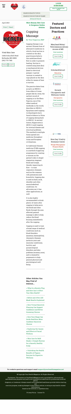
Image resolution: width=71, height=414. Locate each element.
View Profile (58, 56)
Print (5, 27)
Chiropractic (58, 98)
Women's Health (57, 147)
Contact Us (41, 392)
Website (4, 65)
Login (58, 3)
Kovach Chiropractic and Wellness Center (58, 92)
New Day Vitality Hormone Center (58, 140)
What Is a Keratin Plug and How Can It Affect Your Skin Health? (35, 290)
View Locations (58, 52)
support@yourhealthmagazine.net (51, 369)
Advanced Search (35, 19)
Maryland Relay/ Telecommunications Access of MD (59, 46)
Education (58, 73)
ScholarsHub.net (58, 70)
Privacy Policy (31, 392)
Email (11, 27)
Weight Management (58, 145)
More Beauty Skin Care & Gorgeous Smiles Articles (35, 25)
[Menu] (3, 6)
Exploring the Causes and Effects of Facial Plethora (34, 331)
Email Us (11, 65)
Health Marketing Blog (58, 9)
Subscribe (58, 6)
